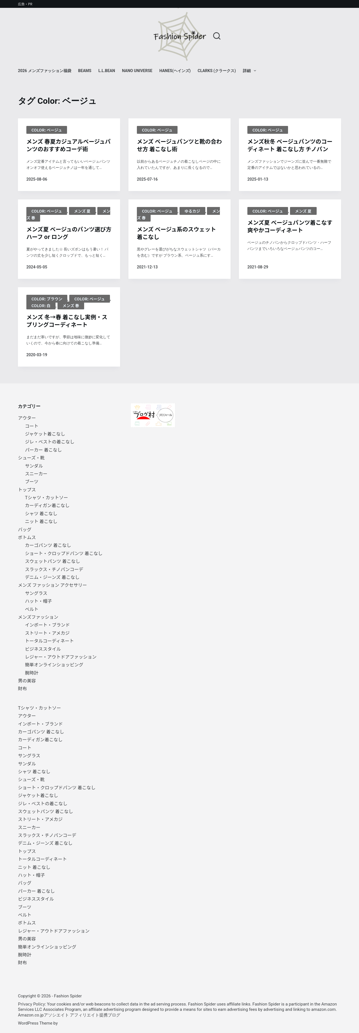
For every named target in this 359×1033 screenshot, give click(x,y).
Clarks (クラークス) (217, 70)
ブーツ (31, 481)
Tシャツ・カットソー (46, 497)
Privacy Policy (31, 1004)
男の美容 (27, 680)
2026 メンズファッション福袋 (44, 70)
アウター (27, 417)
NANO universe (137, 70)
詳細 (250, 70)
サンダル (34, 465)
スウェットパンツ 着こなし (52, 561)
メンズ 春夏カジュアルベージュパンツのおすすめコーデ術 (68, 145)
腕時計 (31, 672)
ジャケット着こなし (45, 433)
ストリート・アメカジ (47, 632)
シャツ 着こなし (41, 513)
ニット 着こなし (41, 521)
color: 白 (40, 305)
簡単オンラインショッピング (54, 664)
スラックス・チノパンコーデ (54, 569)
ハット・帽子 (38, 600)
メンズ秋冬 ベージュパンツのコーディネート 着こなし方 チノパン (289, 145)
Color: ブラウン (46, 299)
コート (31, 425)
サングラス (36, 593)
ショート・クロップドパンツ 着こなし (63, 553)
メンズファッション (38, 616)
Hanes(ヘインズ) (175, 70)
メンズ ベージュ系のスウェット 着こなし (176, 233)
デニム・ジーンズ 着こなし (52, 577)
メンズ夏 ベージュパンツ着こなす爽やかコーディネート (289, 226)
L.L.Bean (106, 70)
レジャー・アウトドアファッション (60, 656)
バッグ (24, 529)
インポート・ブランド (47, 624)
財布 (22, 688)
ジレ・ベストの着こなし (49, 441)
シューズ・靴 (31, 457)
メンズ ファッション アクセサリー (52, 584)
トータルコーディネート (49, 640)
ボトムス (27, 537)
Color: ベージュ (46, 130)
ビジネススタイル (43, 648)
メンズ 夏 (82, 211)
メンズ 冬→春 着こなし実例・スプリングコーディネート (66, 320)
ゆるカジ (192, 211)
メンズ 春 (71, 305)
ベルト (31, 609)
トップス (27, 489)
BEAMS (84, 70)
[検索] (216, 36)
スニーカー (36, 473)
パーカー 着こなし (43, 449)
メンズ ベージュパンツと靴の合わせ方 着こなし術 (179, 145)
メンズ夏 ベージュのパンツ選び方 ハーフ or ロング (68, 233)
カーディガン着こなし (47, 505)
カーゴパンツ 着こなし (48, 545)
